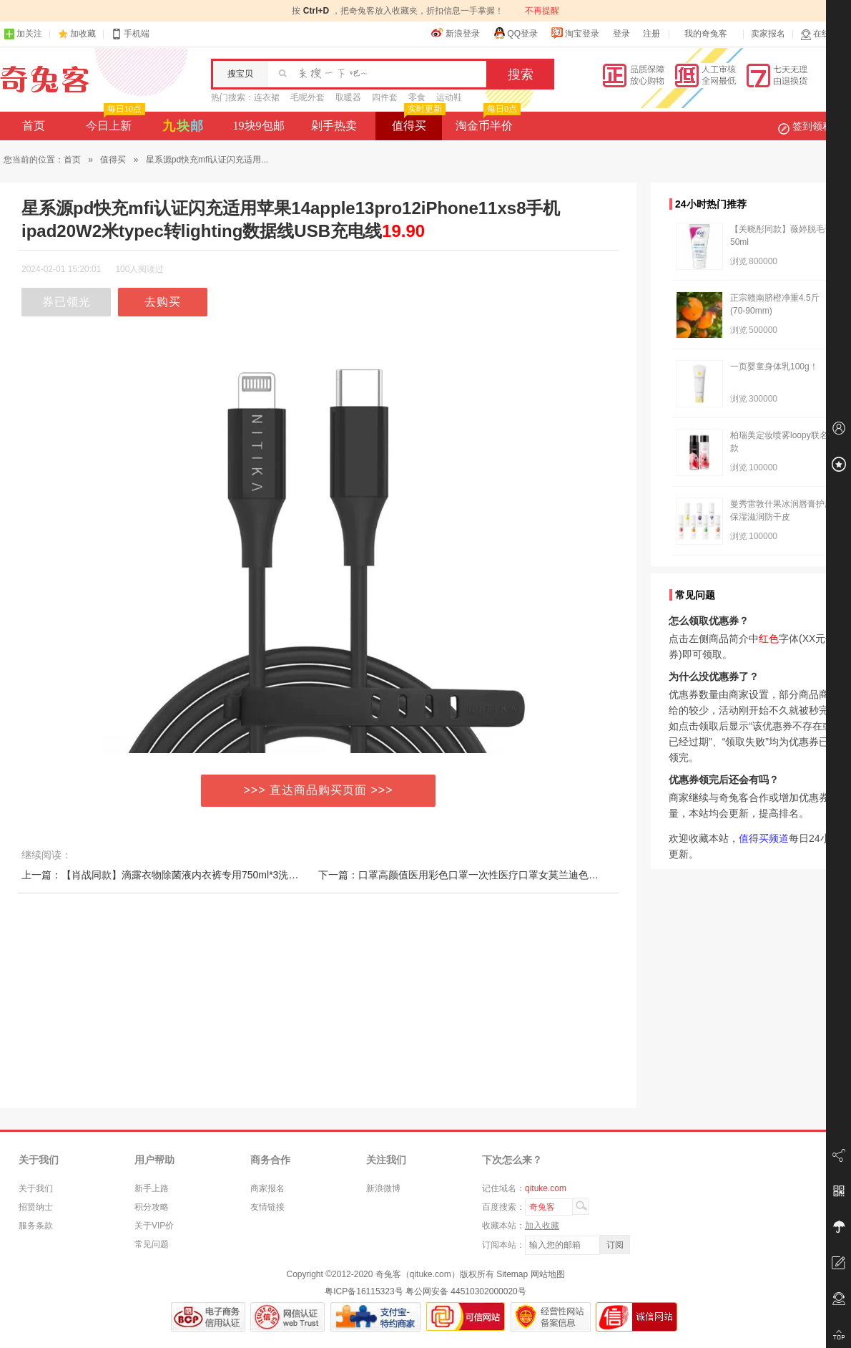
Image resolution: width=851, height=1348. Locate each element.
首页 (33, 126)
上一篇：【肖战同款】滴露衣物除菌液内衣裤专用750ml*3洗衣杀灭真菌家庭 (189, 875)
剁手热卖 (334, 126)
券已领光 (66, 302)
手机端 (130, 34)
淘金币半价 (487, 122)
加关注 (23, 34)
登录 (621, 34)
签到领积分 (812, 126)
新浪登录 (455, 33)
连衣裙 (267, 97)
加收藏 (83, 34)
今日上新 (114, 122)
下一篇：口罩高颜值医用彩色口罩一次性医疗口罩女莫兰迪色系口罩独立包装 (488, 875)
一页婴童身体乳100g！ (774, 367)
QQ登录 (515, 33)
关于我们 (36, 1188)
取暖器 (348, 97)
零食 (417, 97)
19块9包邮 (259, 126)
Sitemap (512, 1274)
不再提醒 (542, 11)
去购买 (162, 302)
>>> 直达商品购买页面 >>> (318, 790)
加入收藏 (542, 1226)
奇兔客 (44, 79)
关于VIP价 (154, 1226)
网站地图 (548, 1274)
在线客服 (823, 34)
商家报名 (267, 1188)
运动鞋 (449, 97)
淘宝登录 (575, 33)
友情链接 (267, 1207)
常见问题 (151, 1244)
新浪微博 (383, 1188)
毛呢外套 (307, 97)
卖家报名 (768, 34)
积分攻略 (151, 1207)
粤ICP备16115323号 (364, 1291)
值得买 (417, 122)
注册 (651, 34)
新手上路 (151, 1188)
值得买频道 (764, 838)
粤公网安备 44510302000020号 (465, 1291)
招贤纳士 (36, 1207)
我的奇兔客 (705, 34)
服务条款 (36, 1226)
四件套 (385, 97)
